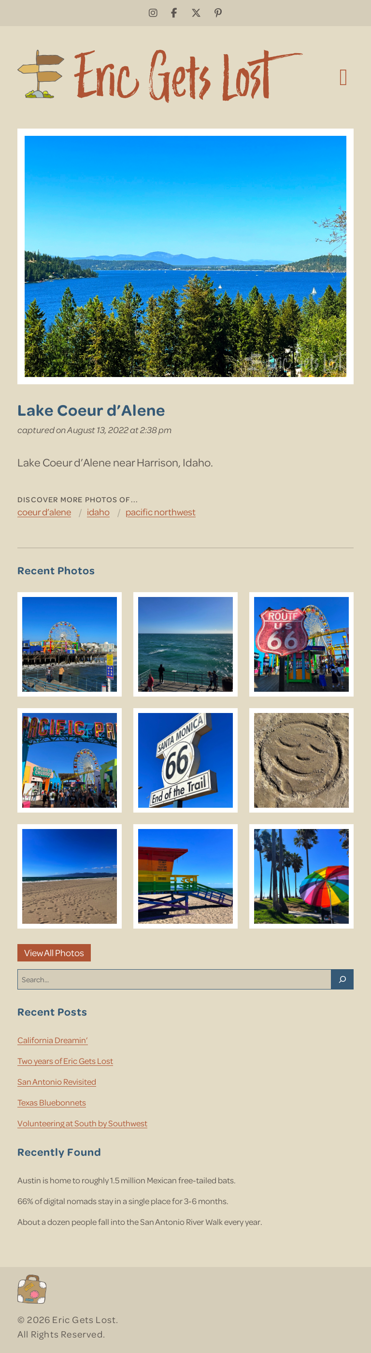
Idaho (98, 512)
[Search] (342, 979)
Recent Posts (52, 1011)
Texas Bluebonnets (51, 1102)
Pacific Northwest (161, 512)
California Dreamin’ (52, 1039)
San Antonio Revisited (56, 1081)
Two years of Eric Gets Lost (65, 1060)
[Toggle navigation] (343, 76)
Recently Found (59, 1152)
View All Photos (54, 952)
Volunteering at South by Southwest (82, 1123)
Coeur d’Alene (44, 512)
